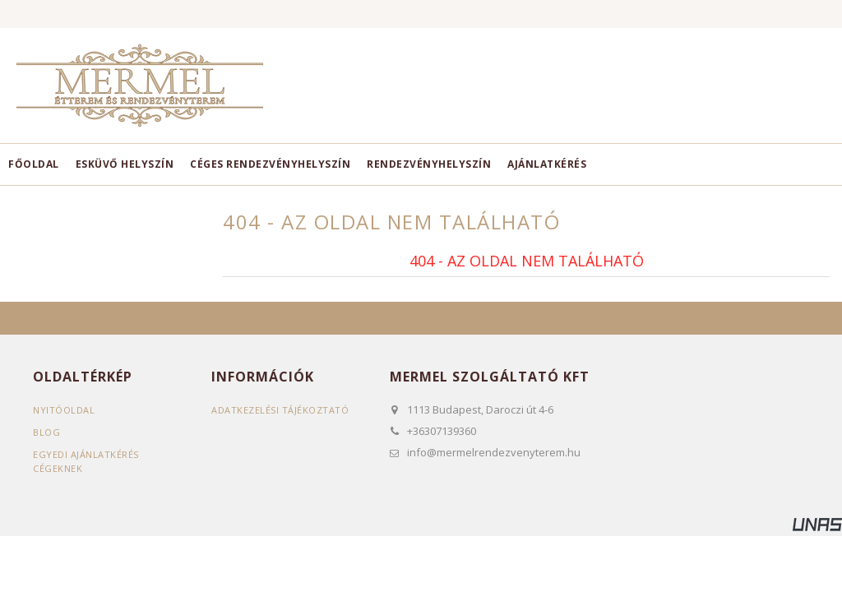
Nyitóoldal (64, 410)
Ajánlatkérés (546, 164)
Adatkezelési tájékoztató (280, 410)
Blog (46, 432)
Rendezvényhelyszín (429, 164)
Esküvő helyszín (125, 164)
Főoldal (33, 164)
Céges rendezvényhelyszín (270, 164)
